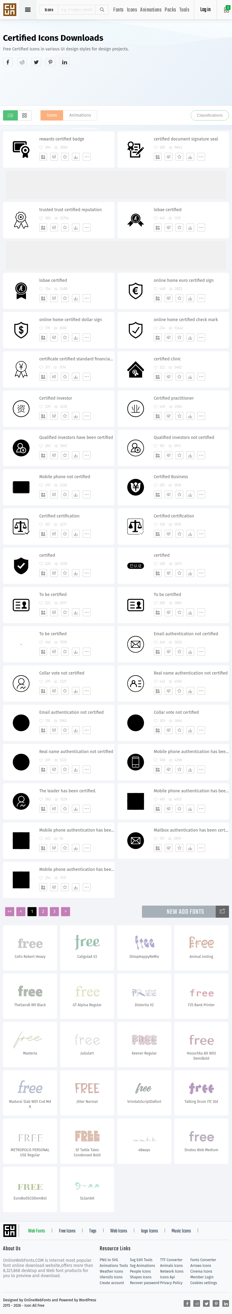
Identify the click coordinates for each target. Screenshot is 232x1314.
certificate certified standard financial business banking (76, 359)
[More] (87, 157)
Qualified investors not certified (184, 437)
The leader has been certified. (67, 791)
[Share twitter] (36, 62)
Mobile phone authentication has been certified (191, 751)
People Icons (140, 1271)
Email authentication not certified (186, 633)
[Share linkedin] (64, 62)
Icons (132, 10)
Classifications (210, 115)
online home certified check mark (186, 319)
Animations (151, 10)
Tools (184, 10)
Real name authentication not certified (191, 673)
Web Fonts (36, 1231)
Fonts (118, 10)
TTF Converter (171, 1260)
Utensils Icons (111, 1277)
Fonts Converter (203, 1260)
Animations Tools (114, 1266)
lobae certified (168, 209)
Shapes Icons (140, 1277)
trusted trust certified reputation (70, 209)
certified (47, 555)
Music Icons (181, 1231)
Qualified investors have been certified (76, 437)
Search (102, 9)
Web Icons (118, 1231)
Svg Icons (10, 10)
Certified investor (55, 398)
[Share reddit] (22, 62)
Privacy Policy (171, 1283)
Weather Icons (111, 1271)
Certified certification (59, 516)
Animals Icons (171, 1266)
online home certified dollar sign (70, 319)
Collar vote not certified (61, 673)
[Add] (43, 157)
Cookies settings (203, 1283)
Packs (170, 10)
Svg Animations (142, 1266)
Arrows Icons (200, 1266)
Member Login (202, 1277)
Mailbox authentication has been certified (191, 830)
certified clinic (167, 359)
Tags (92, 1231)
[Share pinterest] (50, 62)
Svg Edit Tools (141, 1260)
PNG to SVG (109, 1260)
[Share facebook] (8, 62)
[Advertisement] (116, 85)
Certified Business (171, 476)
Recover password (145, 1283)
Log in (205, 9)
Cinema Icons (201, 1271)
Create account (112, 1283)
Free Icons (67, 1231)
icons (49, 10)
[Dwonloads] (76, 157)
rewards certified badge (61, 139)
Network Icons (171, 1271)
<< (10, 911)
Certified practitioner (174, 398)
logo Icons (149, 1231)
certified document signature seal (186, 139)
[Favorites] (65, 157)
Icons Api (167, 1277)
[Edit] (54, 157)
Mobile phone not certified (64, 476)
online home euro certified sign (184, 280)
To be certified (53, 594)
